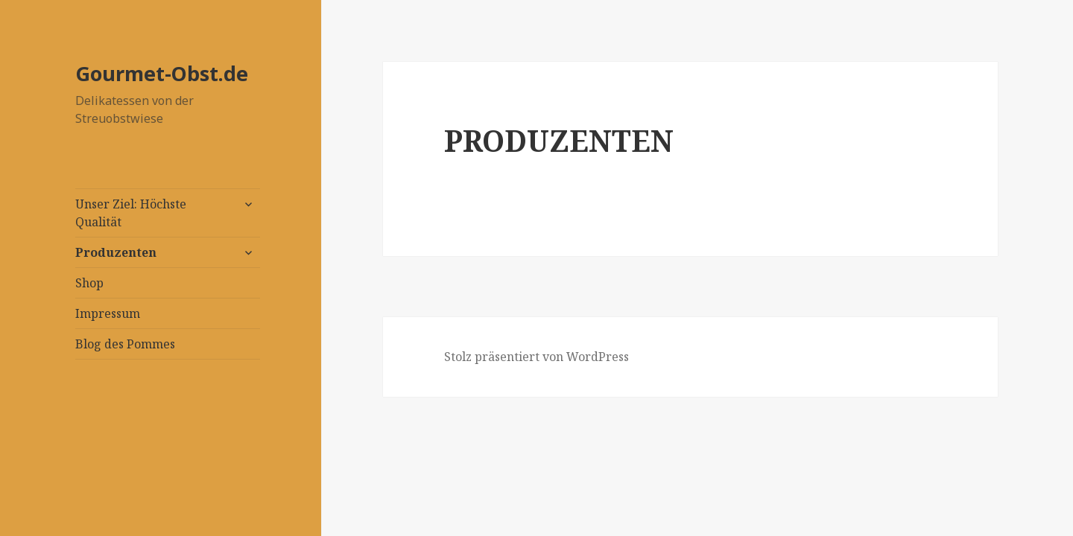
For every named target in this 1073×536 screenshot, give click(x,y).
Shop (89, 283)
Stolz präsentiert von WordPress (536, 356)
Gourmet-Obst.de (161, 73)
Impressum (107, 313)
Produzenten (115, 252)
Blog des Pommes (125, 344)
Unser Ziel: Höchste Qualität (130, 213)
